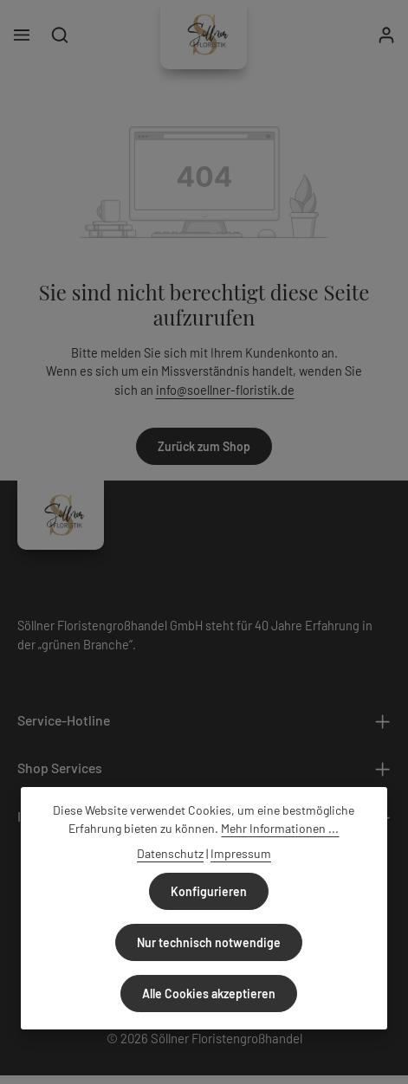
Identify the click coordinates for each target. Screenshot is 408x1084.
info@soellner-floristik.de (225, 390)
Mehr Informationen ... (280, 828)
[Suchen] (59, 34)
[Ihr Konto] (386, 34)
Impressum (240, 853)
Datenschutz (170, 853)
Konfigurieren (209, 891)
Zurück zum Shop (204, 446)
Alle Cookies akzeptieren (208, 993)
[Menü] (21, 34)
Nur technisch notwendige (209, 942)
